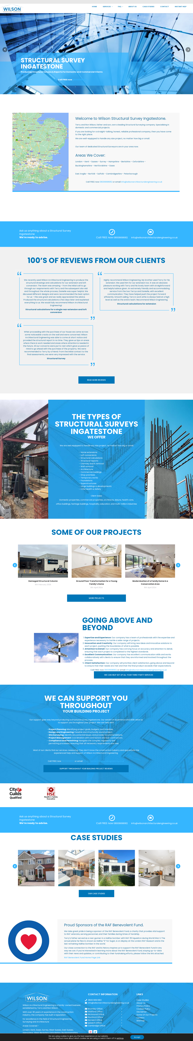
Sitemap (141, 1020)
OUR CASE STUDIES (96, 893)
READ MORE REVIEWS (96, 380)
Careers (140, 1017)
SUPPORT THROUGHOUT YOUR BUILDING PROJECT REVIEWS (86, 768)
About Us (141, 1003)
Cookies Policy (143, 1008)
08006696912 (79, 79)
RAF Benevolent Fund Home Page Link (82, 957)
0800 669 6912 (135, 2)
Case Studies (143, 1000)
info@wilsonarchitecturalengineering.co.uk (165, 2)
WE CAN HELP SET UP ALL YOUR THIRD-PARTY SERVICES (128, 675)
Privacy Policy (143, 1006)
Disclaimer (142, 1011)
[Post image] (36, 868)
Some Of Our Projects (147, 1014)
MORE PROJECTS (96, 598)
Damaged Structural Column (43, 581)
